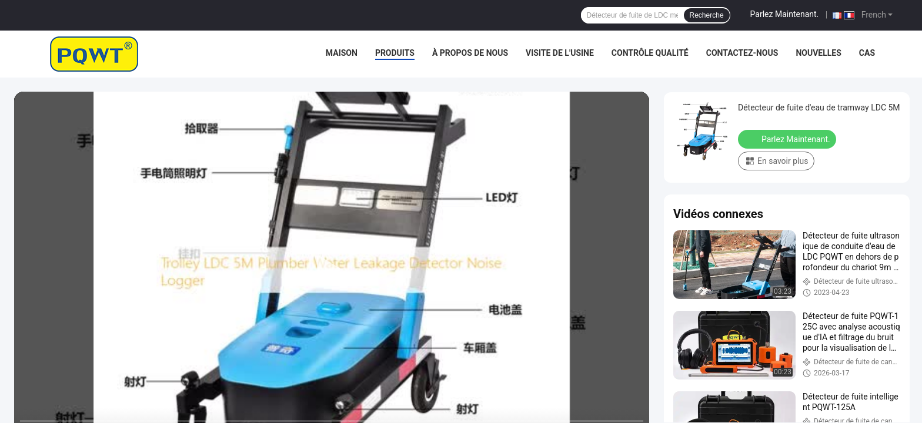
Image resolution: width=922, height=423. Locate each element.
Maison (342, 53)
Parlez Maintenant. (784, 14)
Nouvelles (818, 53)
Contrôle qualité (650, 53)
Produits (395, 53)
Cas (867, 53)
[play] (331, 270)
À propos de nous (470, 53)
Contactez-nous (742, 53)
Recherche (707, 15)
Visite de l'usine (560, 53)
